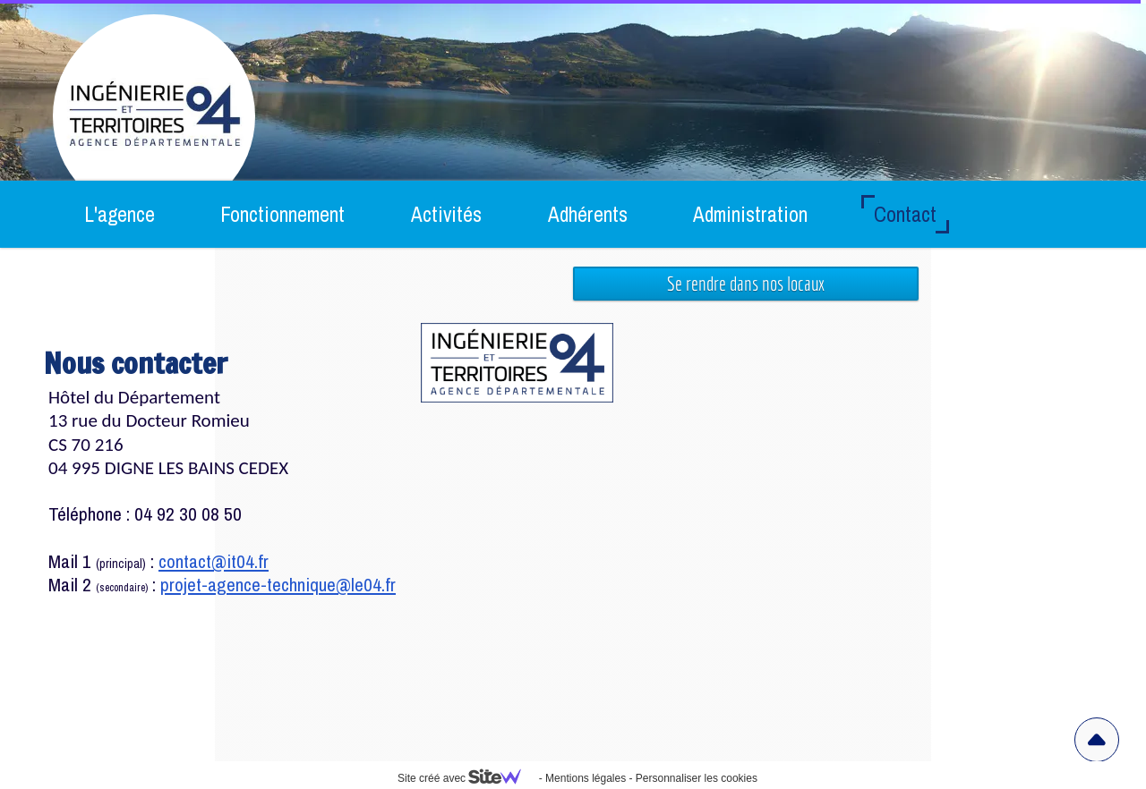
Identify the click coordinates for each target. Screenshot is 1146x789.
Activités (446, 214)
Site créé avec (466, 778)
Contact (905, 214)
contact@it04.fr (213, 561)
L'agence (119, 214)
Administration (750, 214)
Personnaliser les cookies (696, 778)
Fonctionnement (282, 214)
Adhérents (588, 214)
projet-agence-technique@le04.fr (278, 585)
